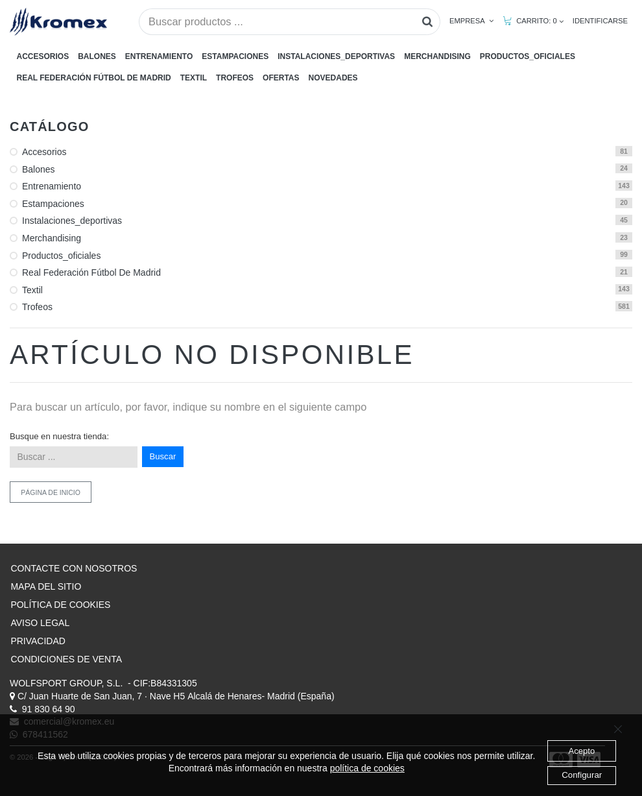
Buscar (163, 456)
